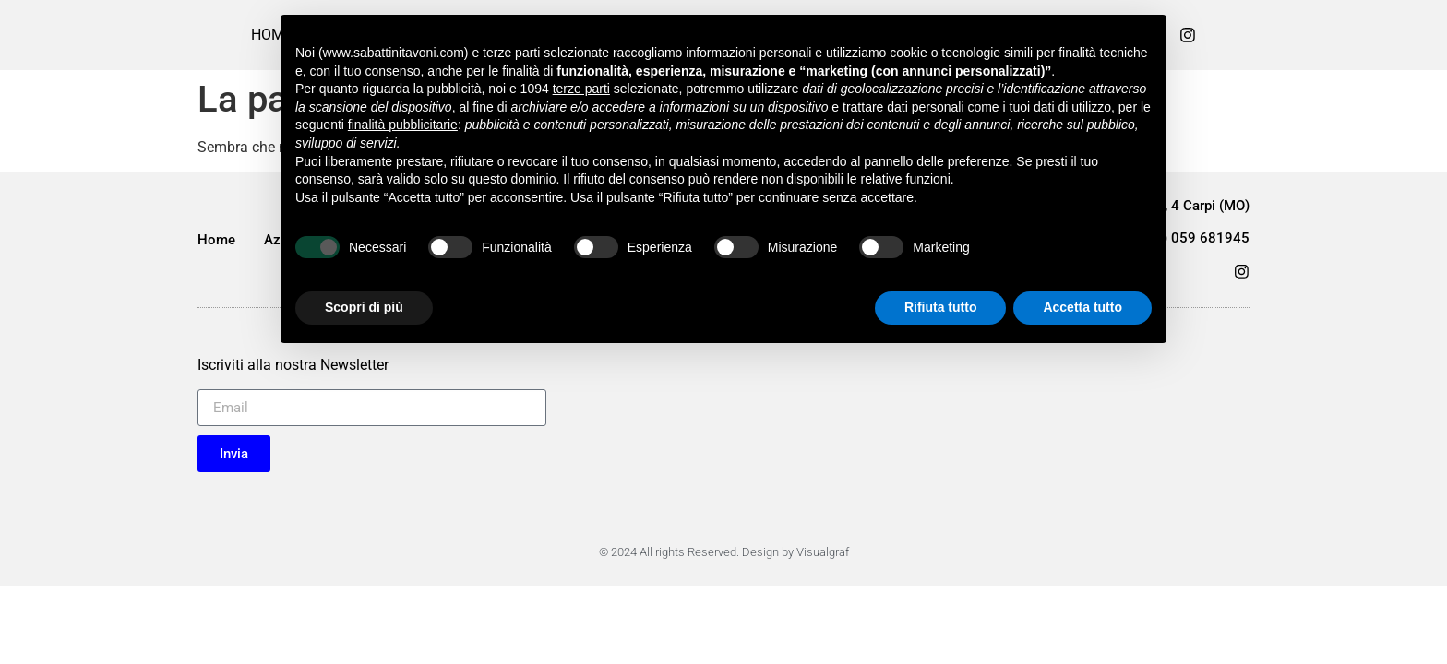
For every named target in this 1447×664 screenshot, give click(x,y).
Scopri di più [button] (364, 307)
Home (216, 239)
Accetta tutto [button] (1082, 307)
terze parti (581, 88)
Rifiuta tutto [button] (940, 307)
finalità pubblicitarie (403, 124)
